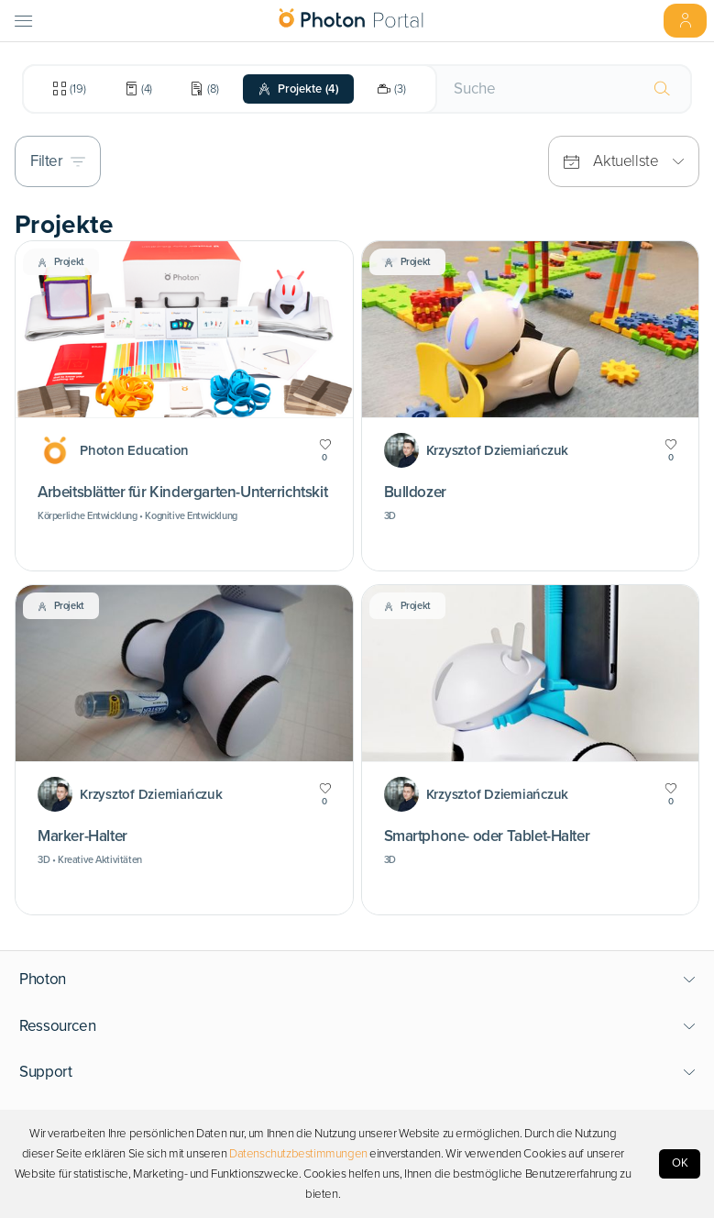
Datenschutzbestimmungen (298, 1153)
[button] (357, 979)
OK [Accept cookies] (680, 1163)
